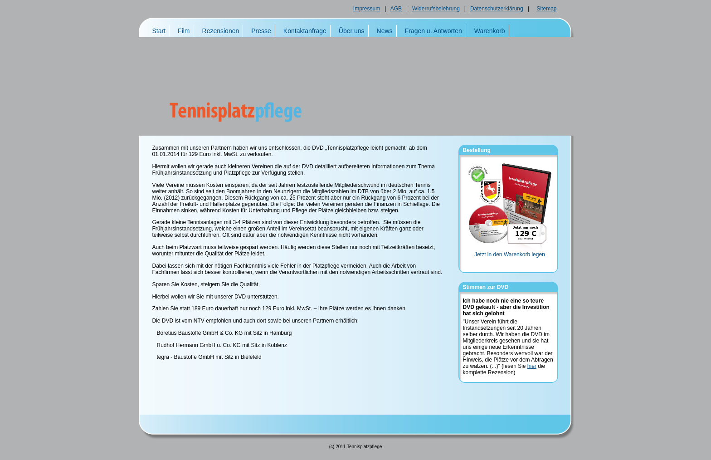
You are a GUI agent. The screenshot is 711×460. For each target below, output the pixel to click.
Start (159, 30)
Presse (261, 30)
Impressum (366, 8)
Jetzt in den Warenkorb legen (509, 254)
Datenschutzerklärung (496, 8)
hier (531, 366)
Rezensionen (220, 30)
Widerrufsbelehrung (436, 8)
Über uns (352, 30)
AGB (396, 8)
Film (184, 30)
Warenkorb (489, 30)
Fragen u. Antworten (433, 30)
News (385, 30)
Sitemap (546, 8)
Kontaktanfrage (304, 30)
